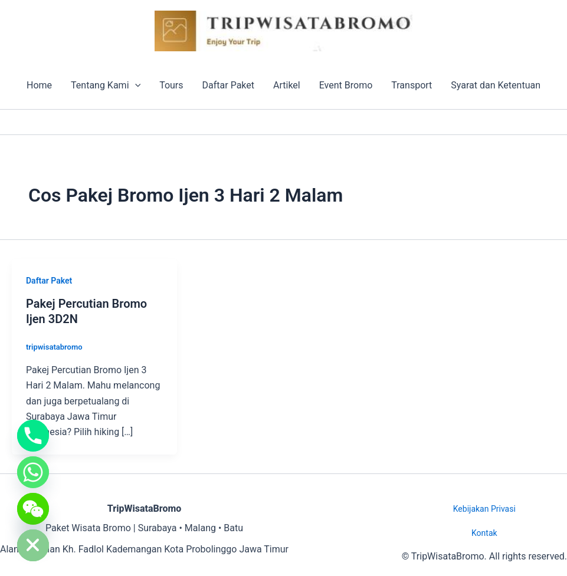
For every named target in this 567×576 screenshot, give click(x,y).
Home (39, 85)
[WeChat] (33, 509)
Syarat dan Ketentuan (495, 85)
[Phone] (33, 436)
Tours (171, 85)
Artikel (286, 85)
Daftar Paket (228, 85)
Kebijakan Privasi (484, 509)
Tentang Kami (105, 85)
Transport (411, 85)
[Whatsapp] (33, 472)
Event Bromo (346, 85)
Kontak (484, 533)
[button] (135, 85)
